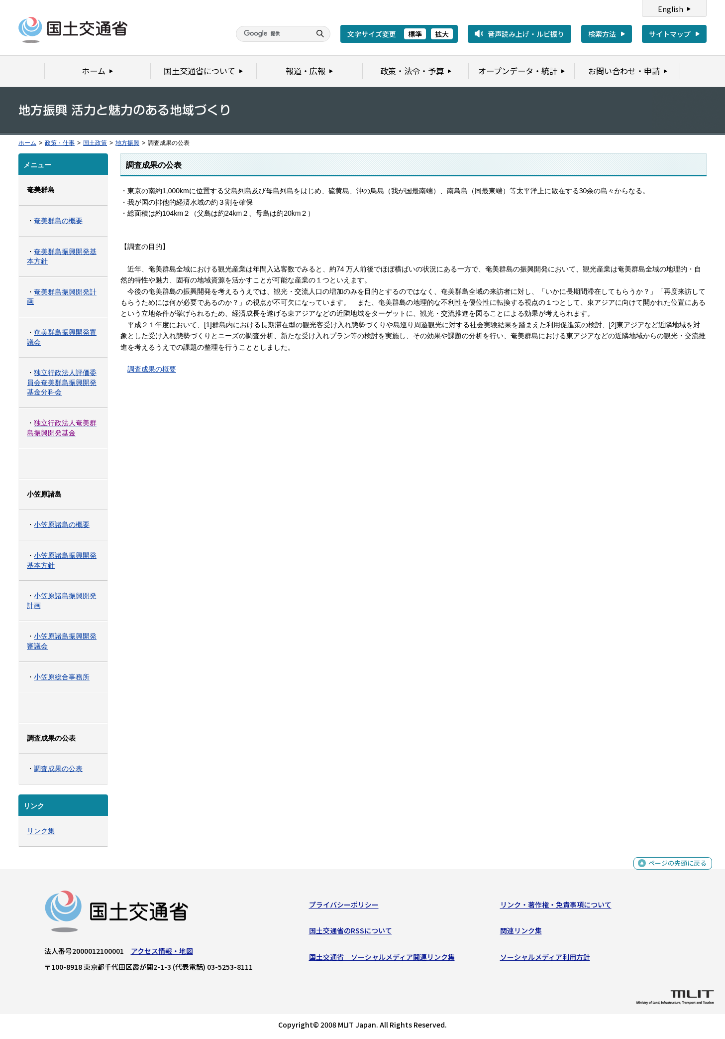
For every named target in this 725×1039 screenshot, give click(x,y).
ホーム (27, 142)
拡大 (442, 34)
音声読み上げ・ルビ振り (526, 34)
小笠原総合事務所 (62, 677)
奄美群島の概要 (58, 221)
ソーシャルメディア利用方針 (545, 959)
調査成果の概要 (151, 369)
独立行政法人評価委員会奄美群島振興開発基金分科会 (62, 382)
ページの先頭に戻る (676, 870)
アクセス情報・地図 (162, 953)
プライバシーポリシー (344, 906)
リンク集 (41, 831)
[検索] (272, 33)
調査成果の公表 (58, 769)
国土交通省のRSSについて (350, 932)
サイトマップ (670, 34)
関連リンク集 (521, 932)
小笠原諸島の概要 (62, 524)
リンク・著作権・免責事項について (556, 906)
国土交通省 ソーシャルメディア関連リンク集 (382, 959)
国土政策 (95, 142)
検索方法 (602, 34)
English (670, 9)
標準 (415, 34)
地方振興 (127, 142)
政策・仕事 (60, 142)
